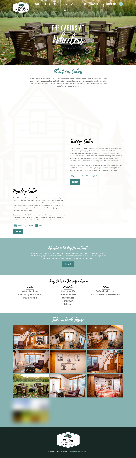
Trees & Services (51, 4)
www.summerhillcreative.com (79, 451)
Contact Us (68, 264)
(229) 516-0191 (109, 4)
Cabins (64, 4)
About (37, 4)
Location (94, 4)
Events (73, 4)
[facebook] (121, 4)
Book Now (75, 182)
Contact (84, 4)
